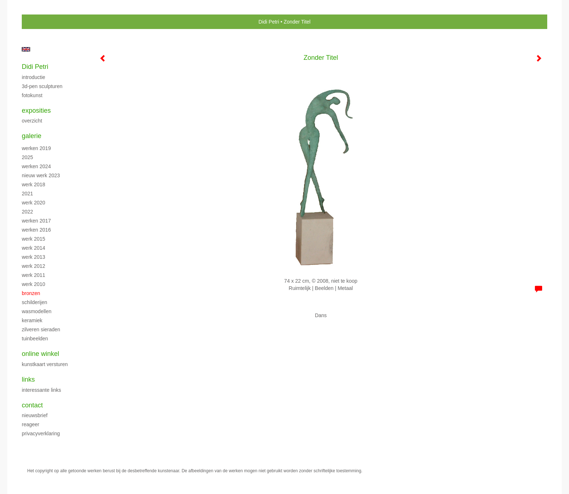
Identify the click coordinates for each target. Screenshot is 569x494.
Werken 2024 (36, 166)
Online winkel (40, 353)
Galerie (31, 136)
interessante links (41, 390)
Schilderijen (34, 302)
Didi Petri (268, 22)
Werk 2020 (33, 203)
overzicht (32, 121)
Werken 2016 (36, 230)
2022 (27, 212)
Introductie (33, 77)
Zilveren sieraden (41, 329)
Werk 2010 (33, 284)
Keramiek (32, 320)
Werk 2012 (33, 266)
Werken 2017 (36, 221)
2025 (27, 157)
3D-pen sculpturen (42, 86)
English (26, 49)
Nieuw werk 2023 (41, 175)
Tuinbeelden (35, 338)
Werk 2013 (33, 257)
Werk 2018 (33, 184)
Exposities (36, 110)
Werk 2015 (33, 239)
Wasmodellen (37, 311)
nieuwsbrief (35, 415)
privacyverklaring (41, 433)
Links (28, 379)
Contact (32, 405)
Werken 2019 (36, 148)
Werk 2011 (33, 275)
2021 (27, 193)
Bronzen (31, 293)
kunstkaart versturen (45, 364)
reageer (30, 424)
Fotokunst (32, 95)
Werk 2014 (33, 248)
